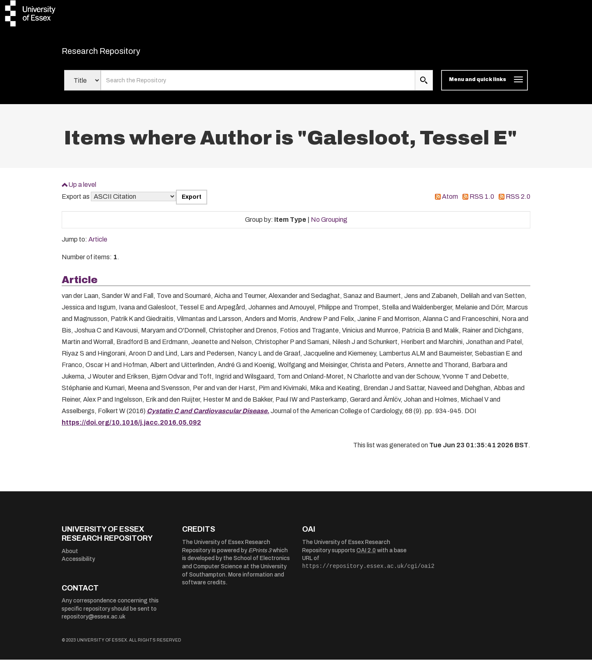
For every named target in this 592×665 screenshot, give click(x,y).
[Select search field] (82, 85)
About (70, 556)
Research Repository (119, 53)
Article (97, 244)
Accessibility (78, 564)
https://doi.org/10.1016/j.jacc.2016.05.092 (131, 427)
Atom (450, 201)
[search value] (258, 85)
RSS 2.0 (518, 201)
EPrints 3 (259, 555)
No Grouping (329, 224)
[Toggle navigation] (484, 85)
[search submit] (424, 85)
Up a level (82, 189)
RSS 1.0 (481, 201)
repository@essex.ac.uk (93, 622)
